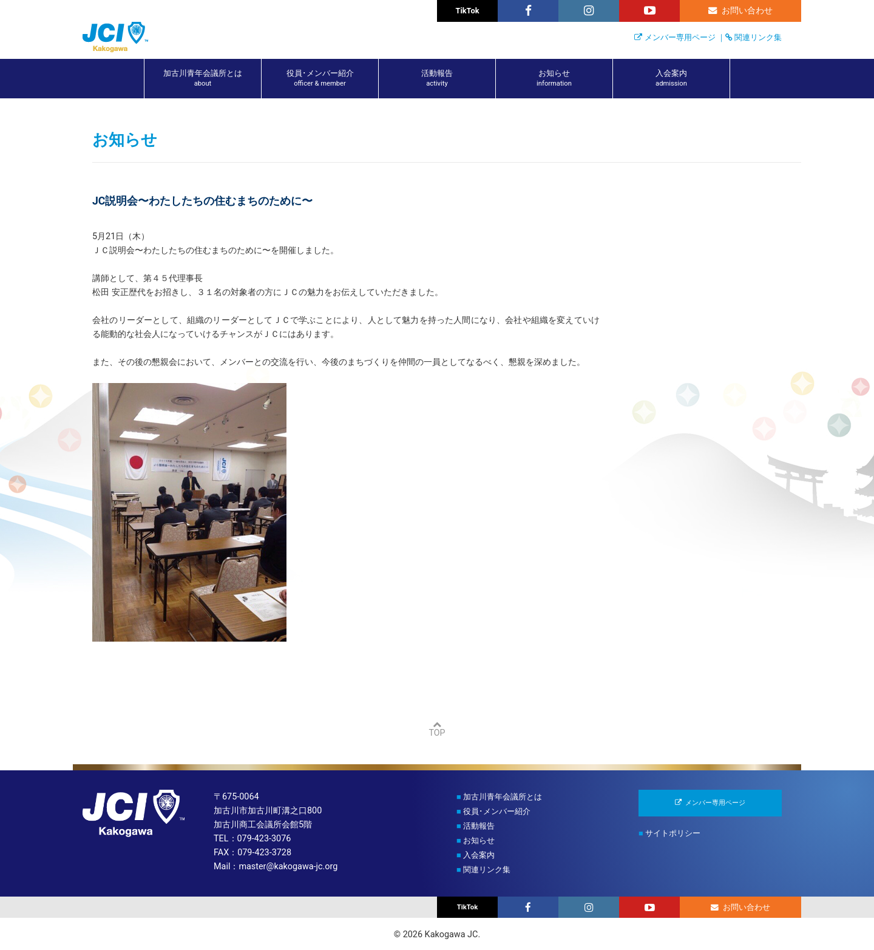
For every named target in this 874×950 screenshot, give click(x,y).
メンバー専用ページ (680, 37)
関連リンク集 (758, 37)
